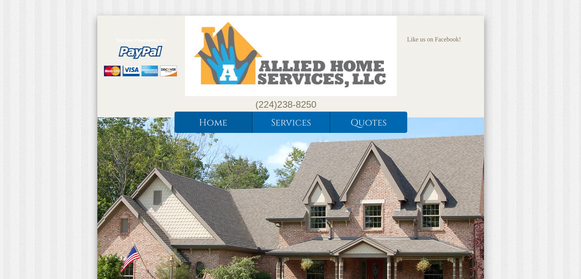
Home (213, 123)
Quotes (369, 123)
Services (291, 123)
